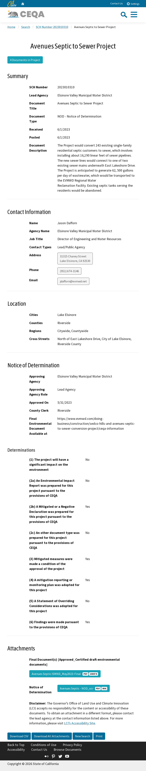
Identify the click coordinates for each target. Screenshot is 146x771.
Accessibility (16, 749)
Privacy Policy (72, 745)
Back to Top (15, 745)
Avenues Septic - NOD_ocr (83, 688)
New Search (82, 736)
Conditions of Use (43, 745)
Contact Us (116, 3)
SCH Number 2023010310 (52, 27)
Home (11, 27)
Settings (133, 3)
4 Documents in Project (25, 60)
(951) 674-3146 (69, 271)
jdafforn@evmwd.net (73, 281)
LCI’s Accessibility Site (79, 723)
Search (25, 27)
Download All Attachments (51, 736)
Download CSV (19, 736)
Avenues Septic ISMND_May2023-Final (65, 674)
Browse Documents (67, 749)
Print (99, 736)
